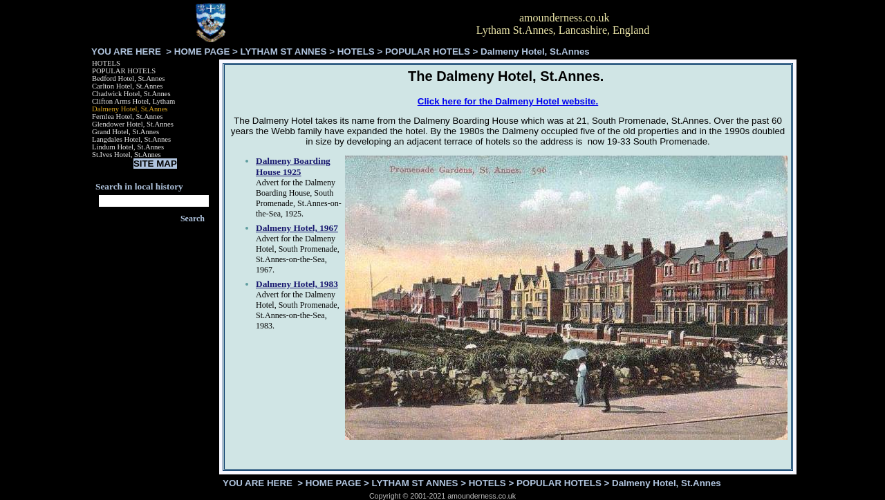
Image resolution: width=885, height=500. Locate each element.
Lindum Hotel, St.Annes (128, 147)
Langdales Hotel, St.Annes (131, 139)
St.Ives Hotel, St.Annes (126, 154)
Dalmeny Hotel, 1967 (297, 228)
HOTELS (356, 51)
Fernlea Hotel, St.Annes (127, 116)
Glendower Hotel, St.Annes (133, 124)
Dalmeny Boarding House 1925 (293, 166)
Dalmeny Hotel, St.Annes (130, 109)
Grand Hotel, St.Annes (125, 132)
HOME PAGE (202, 51)
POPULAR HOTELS (427, 51)
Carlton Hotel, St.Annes (127, 86)
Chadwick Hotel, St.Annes (131, 94)
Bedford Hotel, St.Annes (128, 78)
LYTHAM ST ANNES (284, 51)
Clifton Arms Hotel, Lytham (133, 101)
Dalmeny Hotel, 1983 (297, 284)
